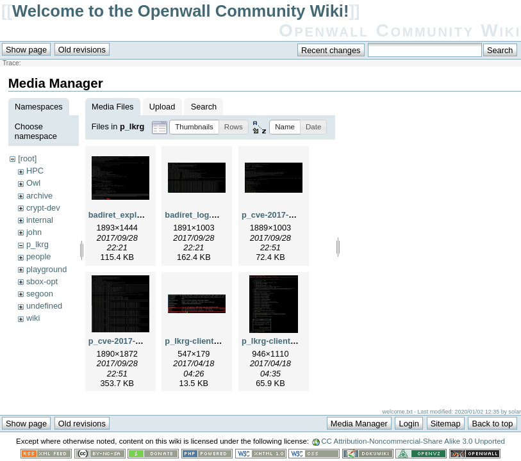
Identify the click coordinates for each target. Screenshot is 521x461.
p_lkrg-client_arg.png (206, 341)
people (38, 256)
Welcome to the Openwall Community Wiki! (180, 11)
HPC (35, 170)
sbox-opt (42, 281)
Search (204, 106)
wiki (33, 318)
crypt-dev (43, 208)
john (34, 232)
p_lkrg (37, 244)
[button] (194, 127)
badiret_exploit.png (126, 215)
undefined (44, 306)
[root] (27, 158)
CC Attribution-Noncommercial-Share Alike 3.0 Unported (413, 441)
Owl (33, 183)
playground (46, 269)
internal (39, 220)
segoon (39, 293)
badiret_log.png (195, 215)
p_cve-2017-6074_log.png (138, 341)
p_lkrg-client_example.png (293, 341)
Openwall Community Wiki (400, 30)
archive (39, 195)
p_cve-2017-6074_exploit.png (298, 215)
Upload (162, 106)
